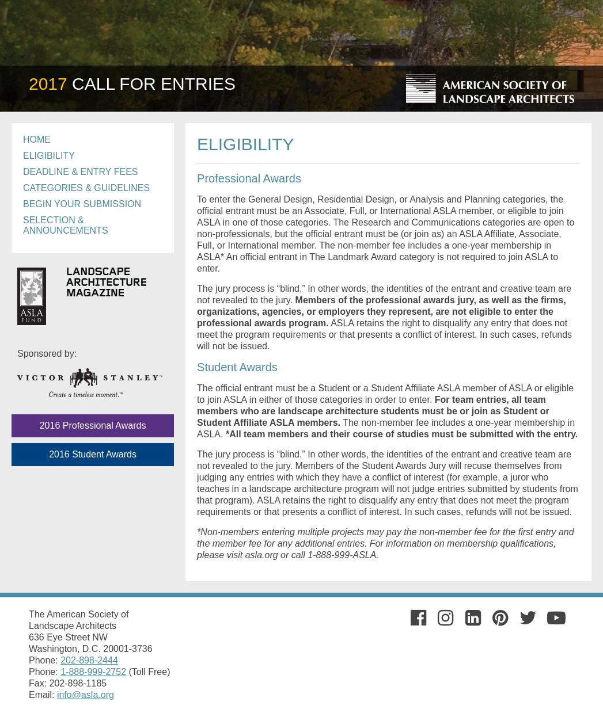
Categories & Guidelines (86, 188)
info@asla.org (85, 695)
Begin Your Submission (82, 204)
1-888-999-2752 (93, 672)
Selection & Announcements (65, 225)
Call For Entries (132, 83)
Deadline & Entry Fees (80, 172)
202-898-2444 (89, 660)
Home (37, 139)
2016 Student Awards (92, 454)
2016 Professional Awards (93, 425)
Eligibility (49, 156)
